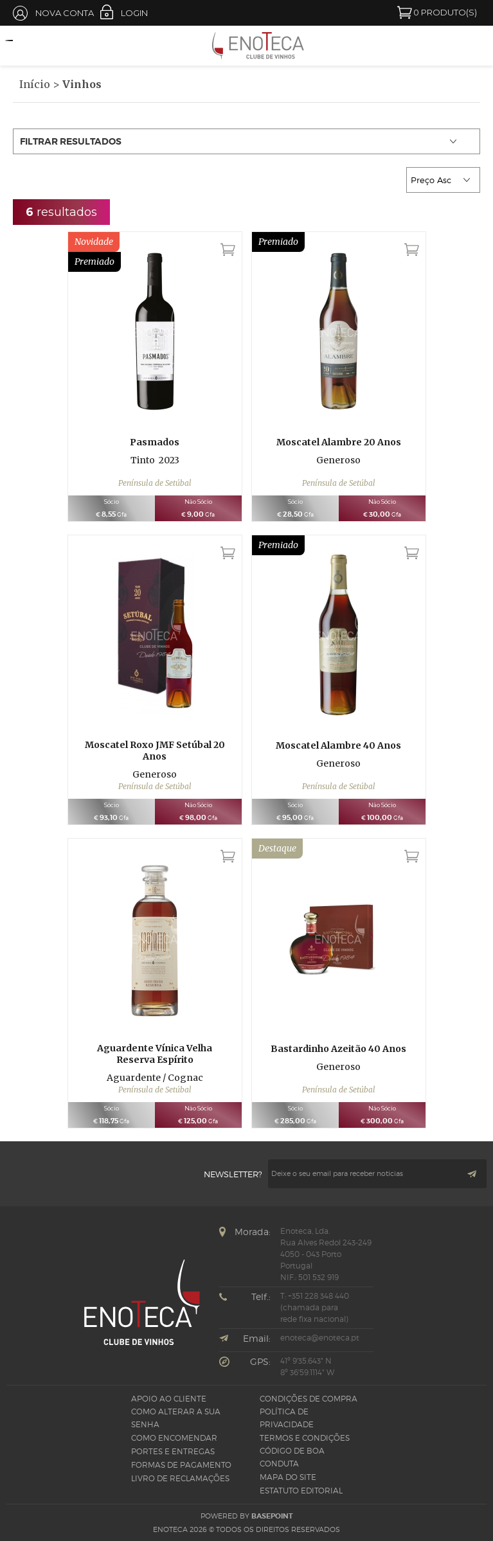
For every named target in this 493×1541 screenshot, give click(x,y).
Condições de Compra (308, 1398)
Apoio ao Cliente (168, 1398)
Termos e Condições (305, 1438)
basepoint (272, 1515)
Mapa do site (288, 1477)
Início (34, 84)
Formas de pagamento (181, 1465)
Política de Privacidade (287, 1418)
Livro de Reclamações (180, 1478)
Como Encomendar (174, 1438)
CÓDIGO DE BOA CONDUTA (292, 1457)
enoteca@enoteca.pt (319, 1337)
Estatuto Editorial (301, 1490)
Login (134, 13)
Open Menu (16, 46)
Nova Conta (64, 13)
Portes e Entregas (173, 1451)
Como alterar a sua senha (175, 1418)
